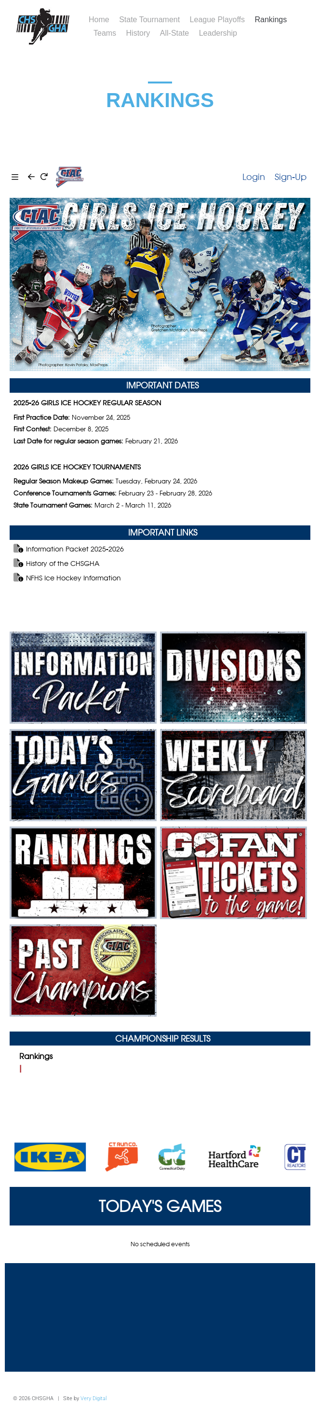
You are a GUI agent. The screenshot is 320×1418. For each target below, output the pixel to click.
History (138, 33)
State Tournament (149, 19)
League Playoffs (217, 19)
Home (99, 19)
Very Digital (93, 1398)
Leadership (218, 33)
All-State (174, 33)
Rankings (271, 19)
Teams (104, 33)
